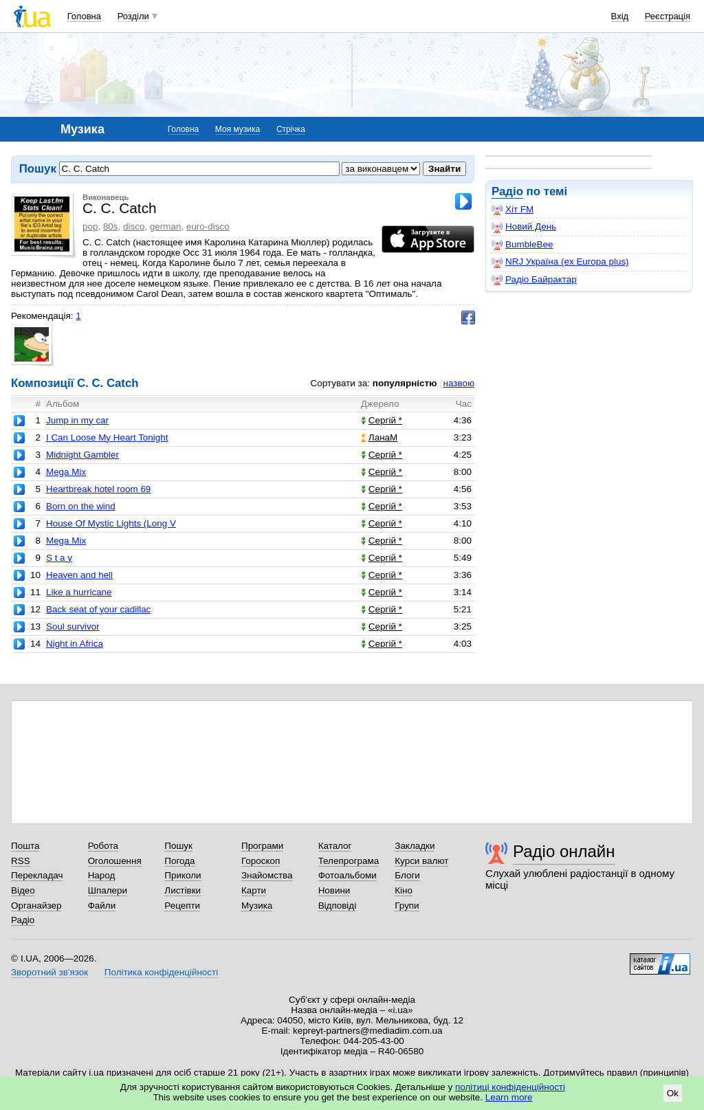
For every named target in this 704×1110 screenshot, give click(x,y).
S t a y (59, 558)
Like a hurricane (79, 592)
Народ (102, 875)
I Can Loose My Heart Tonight (107, 437)
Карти (253, 890)
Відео (23, 890)
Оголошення (115, 861)
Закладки (414, 846)
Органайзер (36, 905)
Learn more (509, 1097)
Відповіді (337, 905)
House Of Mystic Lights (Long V (111, 523)
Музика (256, 905)
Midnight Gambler (82, 454)
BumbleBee (522, 244)
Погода (179, 861)
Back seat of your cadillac (98, 609)
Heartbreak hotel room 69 (98, 489)
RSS (20, 861)
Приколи (182, 875)
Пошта (25, 846)
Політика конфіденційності (161, 972)
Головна (84, 16)
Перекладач (37, 875)
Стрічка (290, 129)
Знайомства (267, 875)
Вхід (620, 16)
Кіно (403, 890)
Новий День (524, 226)
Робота (103, 846)
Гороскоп (260, 861)
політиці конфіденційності (510, 1087)
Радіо (507, 191)
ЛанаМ (379, 437)
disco (133, 226)
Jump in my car (77, 420)
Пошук (178, 846)
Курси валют (421, 861)
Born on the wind (81, 506)
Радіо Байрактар (534, 279)
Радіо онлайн (564, 851)
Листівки (182, 890)
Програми (262, 846)
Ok (673, 1093)
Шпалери (107, 890)
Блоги (407, 875)
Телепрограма (349, 861)
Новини (334, 890)
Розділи (133, 16)
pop (90, 226)
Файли (102, 905)
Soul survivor (73, 626)
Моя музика (237, 129)
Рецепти (182, 905)
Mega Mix (66, 472)
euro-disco (208, 226)
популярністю (405, 383)
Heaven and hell (79, 575)
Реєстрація (667, 16)
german (166, 226)
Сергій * (381, 420)
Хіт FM (513, 209)
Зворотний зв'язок (49, 972)
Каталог (335, 846)
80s (110, 226)
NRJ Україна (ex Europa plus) (560, 261)
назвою (458, 383)
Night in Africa (74, 644)
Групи (407, 905)
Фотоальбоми (347, 875)
